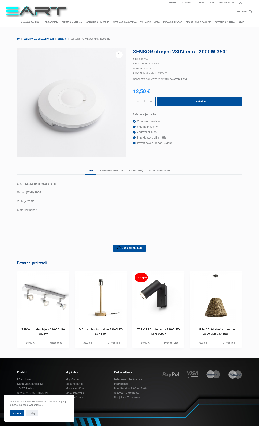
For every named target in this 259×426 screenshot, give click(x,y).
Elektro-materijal (72, 22)
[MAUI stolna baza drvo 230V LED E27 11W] (101, 297)
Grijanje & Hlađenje (97, 22)
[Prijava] (240, 3)
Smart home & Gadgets (198, 22)
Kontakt (201, 2)
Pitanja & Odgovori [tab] (159, 170)
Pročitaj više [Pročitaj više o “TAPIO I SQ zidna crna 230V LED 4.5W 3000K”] (171, 342)
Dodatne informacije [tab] (111, 170)
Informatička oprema (124, 22)
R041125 (149, 68)
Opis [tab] (90, 170)
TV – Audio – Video (150, 22)
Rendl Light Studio (154, 73)
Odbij (32, 413)
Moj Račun (227, 3)
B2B (212, 2)
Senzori (154, 63)
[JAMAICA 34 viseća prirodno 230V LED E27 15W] (216, 297)
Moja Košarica (74, 383)
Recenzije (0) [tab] (136, 170)
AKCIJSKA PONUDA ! (30, 22)
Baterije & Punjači (225, 22)
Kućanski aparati (172, 22)
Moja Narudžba (75, 388)
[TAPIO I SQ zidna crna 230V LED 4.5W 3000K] (158, 297)
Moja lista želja (75, 393)
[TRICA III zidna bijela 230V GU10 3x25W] (43, 297)
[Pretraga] (244, 12)
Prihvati (17, 413)
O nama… (187, 2)
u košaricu (200, 101)
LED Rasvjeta (51, 22)
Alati (242, 22)
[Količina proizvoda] (144, 101)
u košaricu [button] (56, 342)
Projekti (173, 2)
